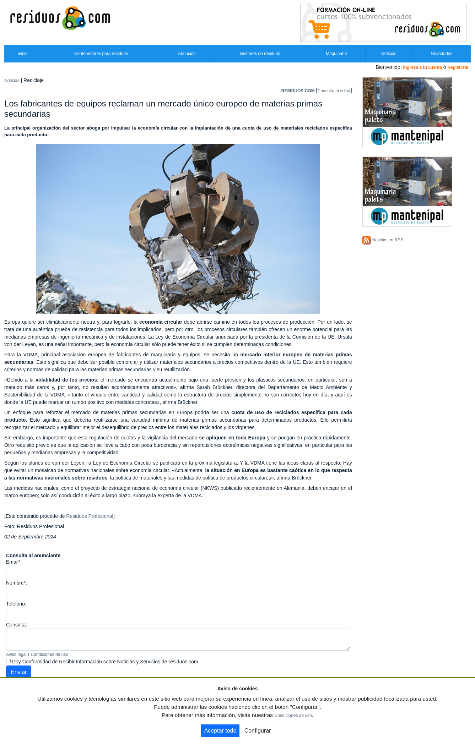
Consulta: (16, 625)
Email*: (14, 562)
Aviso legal (16, 654)
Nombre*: (16, 583)
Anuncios (186, 53)
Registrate (457, 67)
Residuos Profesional (89, 516)
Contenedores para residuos (101, 53)
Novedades (442, 53)
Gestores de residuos (259, 53)
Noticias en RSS (387, 239)
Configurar (257, 731)
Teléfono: (16, 604)
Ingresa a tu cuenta (422, 67)
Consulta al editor (333, 90)
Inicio (23, 53)
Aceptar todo (220, 731)
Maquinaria (336, 53)
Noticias (388, 53)
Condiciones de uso (49, 654)
